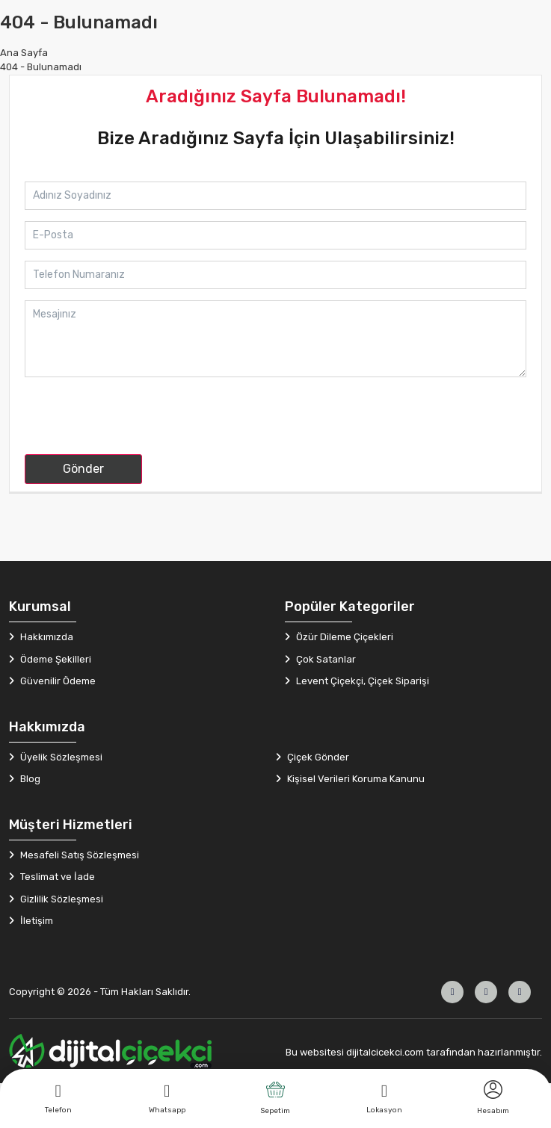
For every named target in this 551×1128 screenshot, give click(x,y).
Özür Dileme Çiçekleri (343, 636)
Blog (29, 778)
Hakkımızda (45, 636)
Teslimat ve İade (56, 876)
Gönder (83, 469)
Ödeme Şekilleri (54, 659)
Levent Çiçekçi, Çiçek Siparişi (361, 681)
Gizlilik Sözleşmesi (60, 899)
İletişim (35, 920)
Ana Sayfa (24, 52)
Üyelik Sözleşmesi (60, 757)
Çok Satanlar (325, 659)
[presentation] (138, 422)
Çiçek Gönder (317, 757)
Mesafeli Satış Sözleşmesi (78, 855)
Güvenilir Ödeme (57, 681)
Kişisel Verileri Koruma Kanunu (355, 778)
